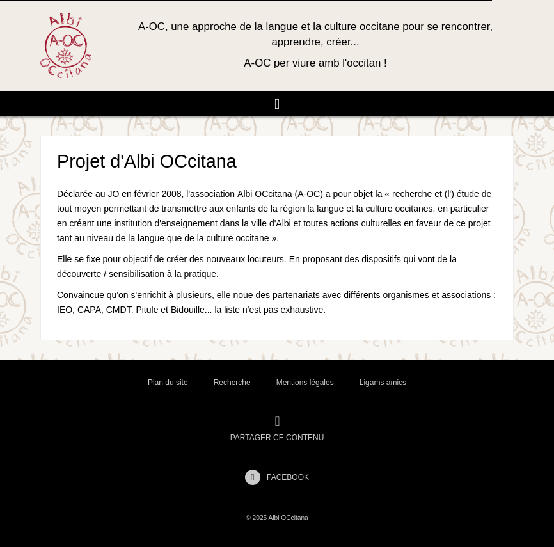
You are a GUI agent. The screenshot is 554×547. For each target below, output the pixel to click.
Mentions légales (305, 382)
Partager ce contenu (277, 428)
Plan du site (168, 382)
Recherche (232, 382)
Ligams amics (383, 382)
